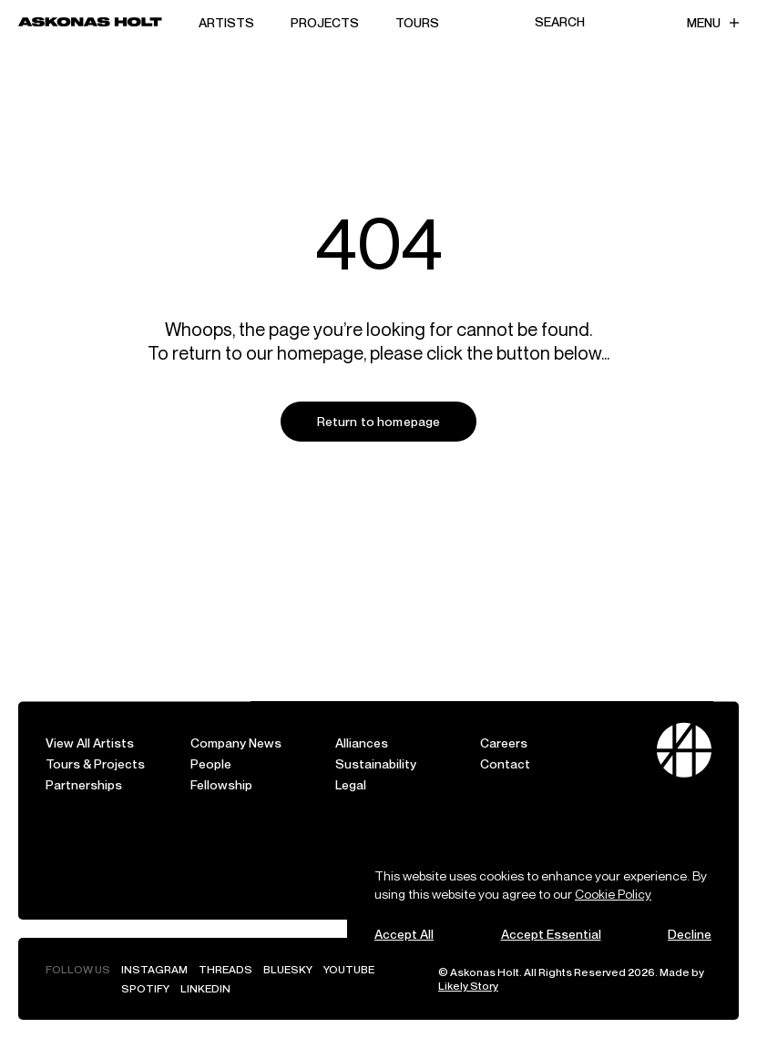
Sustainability (375, 763)
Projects (325, 22)
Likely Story (468, 985)
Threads (225, 969)
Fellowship (221, 784)
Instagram (154, 969)
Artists (226, 22)
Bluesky (287, 969)
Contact (505, 763)
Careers (503, 742)
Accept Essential (551, 933)
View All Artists (90, 742)
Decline (689, 933)
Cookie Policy (613, 893)
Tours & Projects (95, 763)
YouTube (348, 969)
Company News (235, 742)
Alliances (361, 742)
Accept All (404, 933)
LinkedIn (205, 988)
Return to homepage (379, 421)
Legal (350, 784)
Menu (713, 22)
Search (560, 21)
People (210, 763)
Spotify (145, 988)
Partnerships (84, 784)
